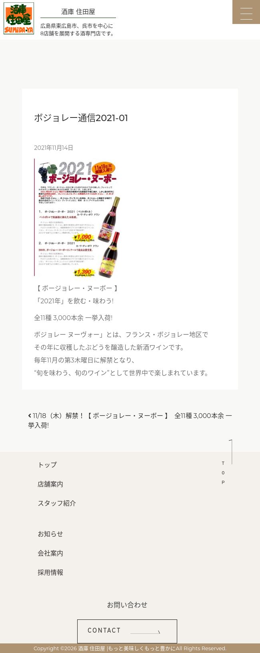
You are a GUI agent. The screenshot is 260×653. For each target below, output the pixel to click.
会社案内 (50, 553)
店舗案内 (50, 484)
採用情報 (50, 572)
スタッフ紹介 (57, 503)
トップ (47, 465)
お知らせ (50, 534)
